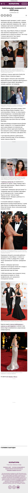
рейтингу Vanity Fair (7, 181)
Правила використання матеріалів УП (14, 468)
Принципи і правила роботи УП (14, 470)
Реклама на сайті (7, 467)
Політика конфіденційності (18, 467)
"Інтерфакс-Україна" (20, 480)
